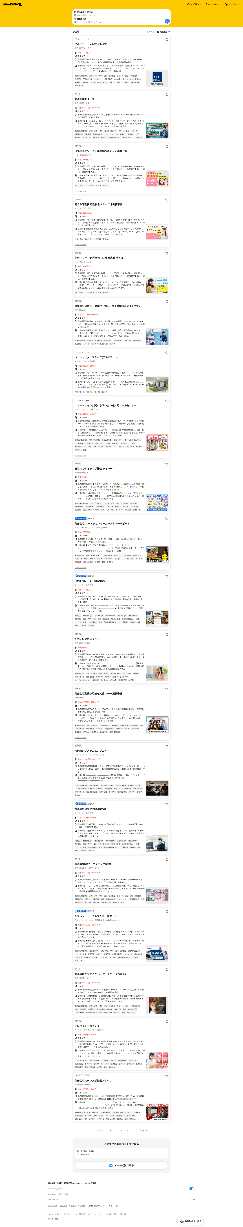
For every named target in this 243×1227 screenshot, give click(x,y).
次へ (141, 1130)
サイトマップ (72, 1214)
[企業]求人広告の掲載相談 (116, 1214)
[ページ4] (127, 1130)
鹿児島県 (63, 1206)
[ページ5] (132, 1130)
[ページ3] (121, 1130)
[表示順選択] (163, 31)
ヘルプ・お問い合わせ (56, 1214)
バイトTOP (52, 1206)
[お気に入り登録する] (166, 39)
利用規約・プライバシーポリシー (92, 1214)
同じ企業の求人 (80, 191)
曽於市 (73, 1206)
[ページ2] (115, 1130)
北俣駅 (82, 1206)
